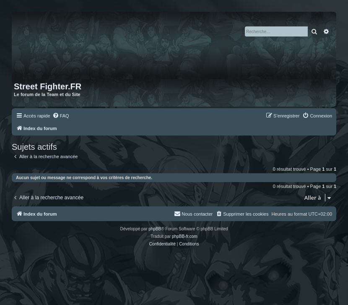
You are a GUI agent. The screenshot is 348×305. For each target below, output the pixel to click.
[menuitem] (60, 116)
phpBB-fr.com (184, 236)
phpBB (154, 229)
